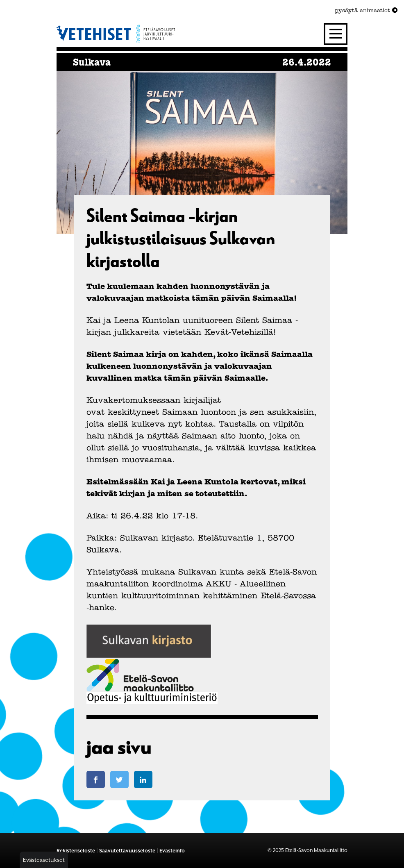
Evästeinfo (172, 851)
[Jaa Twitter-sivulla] (119, 779)
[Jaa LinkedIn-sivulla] (143, 779)
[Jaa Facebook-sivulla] (95, 779)
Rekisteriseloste (76, 851)
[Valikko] (335, 34)
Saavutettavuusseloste (127, 851)
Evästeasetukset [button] (44, 860)
